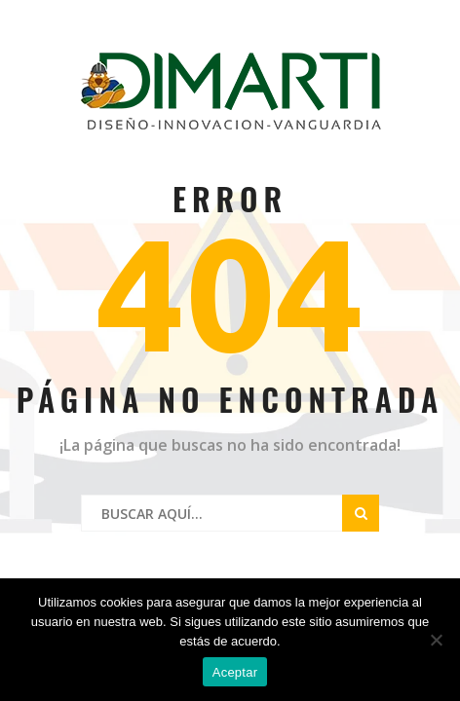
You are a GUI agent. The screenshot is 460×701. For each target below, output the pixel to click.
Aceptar (235, 672)
